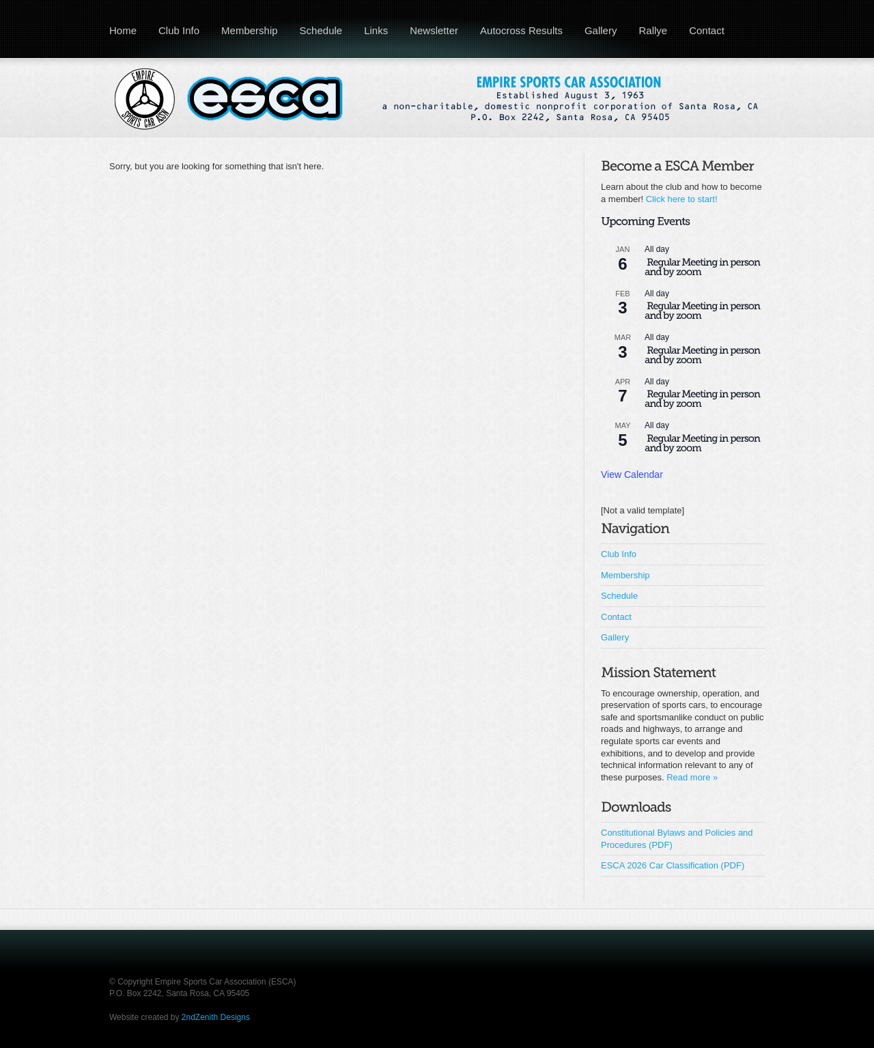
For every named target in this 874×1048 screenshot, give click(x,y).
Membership (249, 30)
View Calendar (632, 474)
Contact (706, 30)
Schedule (321, 30)
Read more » (692, 777)
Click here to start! (682, 199)
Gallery (600, 30)
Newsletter (434, 30)
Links (376, 30)
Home (123, 30)
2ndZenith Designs (216, 1017)
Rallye (652, 30)
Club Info (178, 30)
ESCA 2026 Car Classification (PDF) (672, 865)
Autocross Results (521, 30)
